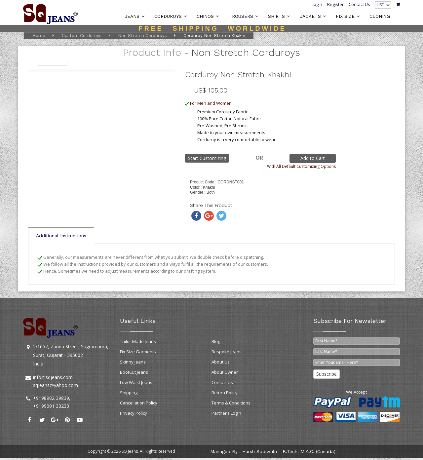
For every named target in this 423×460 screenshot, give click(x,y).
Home (38, 35)
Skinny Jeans (133, 362)
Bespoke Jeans (227, 352)
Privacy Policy (133, 413)
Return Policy (225, 393)
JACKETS (310, 16)
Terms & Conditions (231, 403)
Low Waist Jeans (136, 382)
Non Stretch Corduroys (142, 35)
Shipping (128, 393)
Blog (216, 341)
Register (335, 4)
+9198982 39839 (51, 398)
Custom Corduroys (81, 35)
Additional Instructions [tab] (61, 235)
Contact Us (359, 4)
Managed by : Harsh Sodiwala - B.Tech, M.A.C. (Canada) (272, 451)
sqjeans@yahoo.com (55, 385)
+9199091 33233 (51, 406)
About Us (221, 362)
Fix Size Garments (138, 352)
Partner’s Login (226, 413)
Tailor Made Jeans (138, 341)
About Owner (225, 372)
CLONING (379, 16)
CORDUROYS (168, 16)
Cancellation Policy (138, 403)
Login (317, 4)
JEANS (132, 16)
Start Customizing (207, 158)
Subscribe (326, 374)
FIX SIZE (345, 16)
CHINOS (205, 16)
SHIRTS (276, 16)
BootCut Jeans (134, 372)
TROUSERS (241, 16)
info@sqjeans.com (53, 377)
